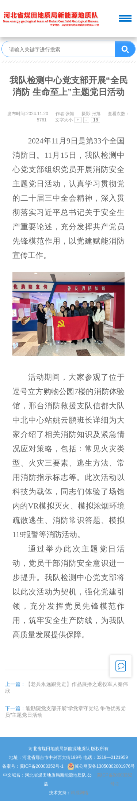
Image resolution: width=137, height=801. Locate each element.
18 (95, 120)
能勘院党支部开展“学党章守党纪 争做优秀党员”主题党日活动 (65, 717)
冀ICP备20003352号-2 (114, 785)
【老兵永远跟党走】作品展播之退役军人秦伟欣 (66, 693)
